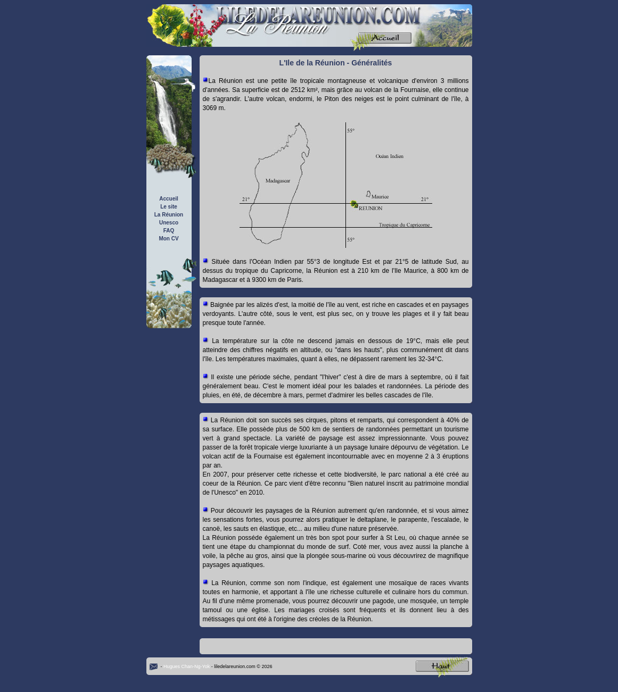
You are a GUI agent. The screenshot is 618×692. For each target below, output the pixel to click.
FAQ (169, 231)
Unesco (168, 223)
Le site (168, 207)
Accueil (168, 199)
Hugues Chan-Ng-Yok (186, 666)
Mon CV (168, 238)
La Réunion (168, 215)
